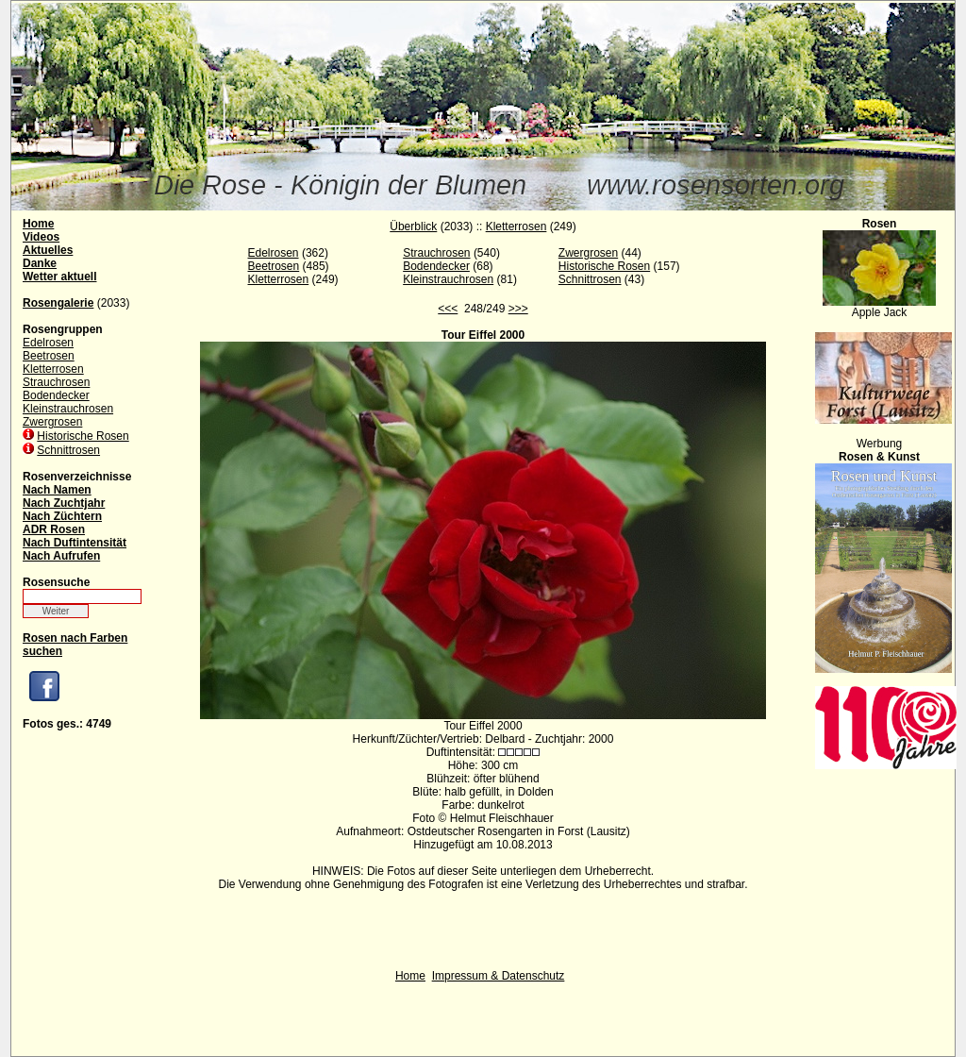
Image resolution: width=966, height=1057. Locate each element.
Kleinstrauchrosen (68, 408)
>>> (518, 308)
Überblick (413, 226)
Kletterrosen (53, 369)
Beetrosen (49, 355)
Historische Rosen (82, 436)
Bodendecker (56, 395)
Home (410, 975)
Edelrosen (48, 342)
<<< (448, 308)
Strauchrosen (56, 382)
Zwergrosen (52, 421)
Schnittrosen (68, 450)
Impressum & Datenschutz (498, 975)
